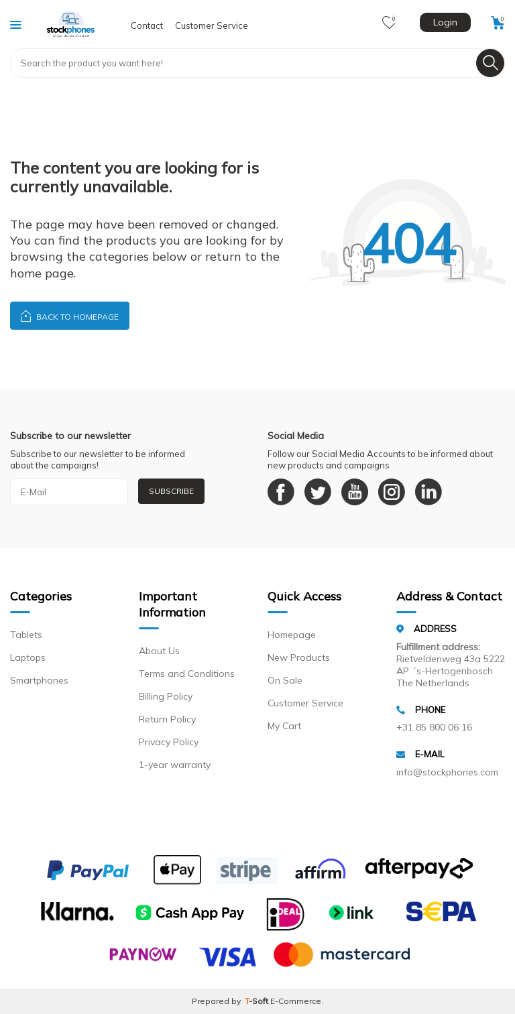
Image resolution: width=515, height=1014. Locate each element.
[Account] (443, 24)
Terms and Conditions (187, 674)
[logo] (71, 24)
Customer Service (211, 25)
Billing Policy (165, 696)
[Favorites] (389, 22)
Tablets (26, 635)
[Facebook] (281, 492)
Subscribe (171, 491)
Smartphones (39, 680)
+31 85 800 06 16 (434, 727)
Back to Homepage (70, 315)
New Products (299, 657)
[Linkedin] (428, 492)
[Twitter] (317, 492)
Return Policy (167, 719)
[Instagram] (391, 492)
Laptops (28, 657)
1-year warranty (175, 765)
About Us (159, 651)
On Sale (285, 680)
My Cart (284, 726)
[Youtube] (354, 492)
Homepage (292, 635)
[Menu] (15, 24)
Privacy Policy (168, 742)
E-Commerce (295, 1001)
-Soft (257, 1001)
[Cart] (498, 22)
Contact (147, 25)
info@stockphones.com (447, 772)
